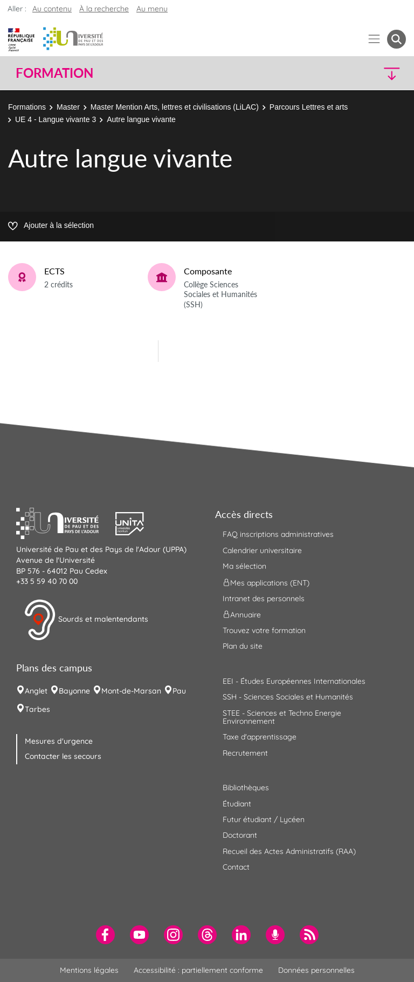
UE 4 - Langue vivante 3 (55, 119)
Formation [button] (54, 72)
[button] (359, 73)
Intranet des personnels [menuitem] (264, 598)
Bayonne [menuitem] (74, 691)
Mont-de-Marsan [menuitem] (131, 691)
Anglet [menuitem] (36, 691)
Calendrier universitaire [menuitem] (262, 550)
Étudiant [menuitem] (237, 804)
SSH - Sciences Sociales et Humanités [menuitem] (288, 697)
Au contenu (52, 9)
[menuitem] (105, 935)
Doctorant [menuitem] (240, 835)
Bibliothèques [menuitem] (246, 787)
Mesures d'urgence (59, 741)
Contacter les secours (63, 756)
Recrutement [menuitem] (245, 753)
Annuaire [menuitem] (242, 615)
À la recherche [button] (104, 9)
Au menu (152, 9)
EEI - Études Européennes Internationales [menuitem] (294, 681)
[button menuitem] (396, 39)
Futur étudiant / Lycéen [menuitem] (264, 819)
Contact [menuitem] (236, 867)
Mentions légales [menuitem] (89, 970)
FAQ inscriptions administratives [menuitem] (278, 534)
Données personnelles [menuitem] (316, 970)
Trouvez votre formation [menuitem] (264, 630)
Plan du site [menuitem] (243, 646)
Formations (27, 107)
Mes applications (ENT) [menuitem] (266, 582)
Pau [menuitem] (179, 691)
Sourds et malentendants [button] (86, 620)
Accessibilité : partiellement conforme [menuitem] (198, 970)
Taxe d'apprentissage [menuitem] (259, 737)
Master (68, 107)
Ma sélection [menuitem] (244, 566)
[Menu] (374, 39)
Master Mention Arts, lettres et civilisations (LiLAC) (175, 107)
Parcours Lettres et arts (309, 107)
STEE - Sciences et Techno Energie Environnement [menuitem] (282, 717)
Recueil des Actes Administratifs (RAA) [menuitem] (289, 851)
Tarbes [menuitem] (37, 709)
